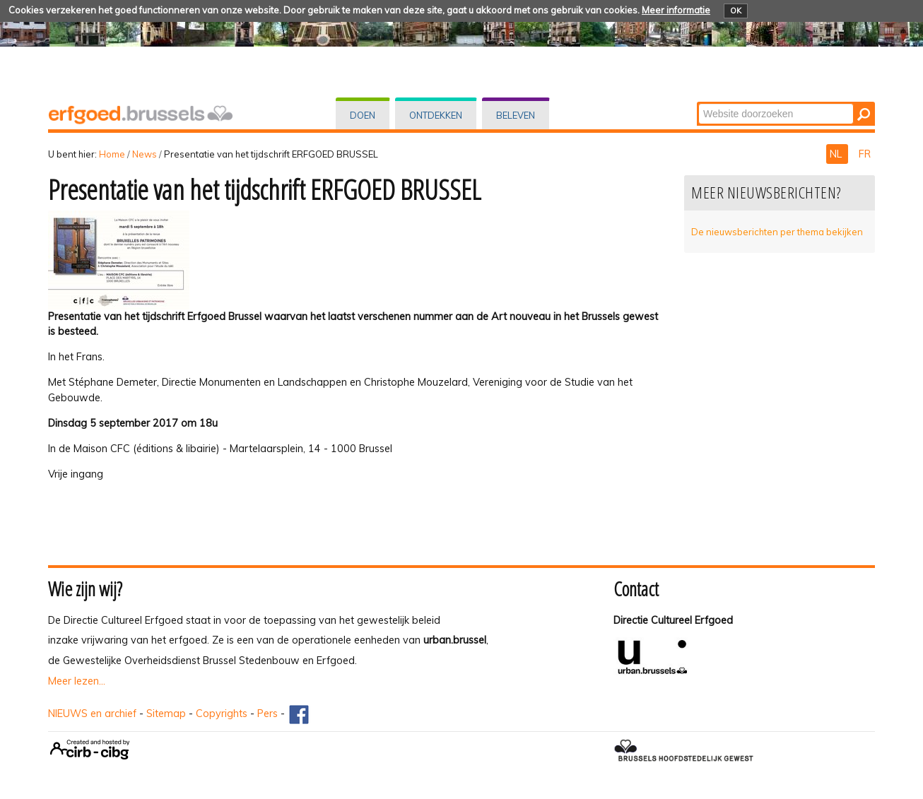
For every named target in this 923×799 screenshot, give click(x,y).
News (144, 154)
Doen (362, 115)
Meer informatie (676, 10)
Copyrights (221, 713)
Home (112, 154)
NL (837, 154)
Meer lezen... (76, 681)
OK (735, 11)
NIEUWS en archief (92, 713)
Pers (267, 713)
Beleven (515, 115)
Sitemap (166, 713)
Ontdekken (435, 115)
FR (865, 154)
